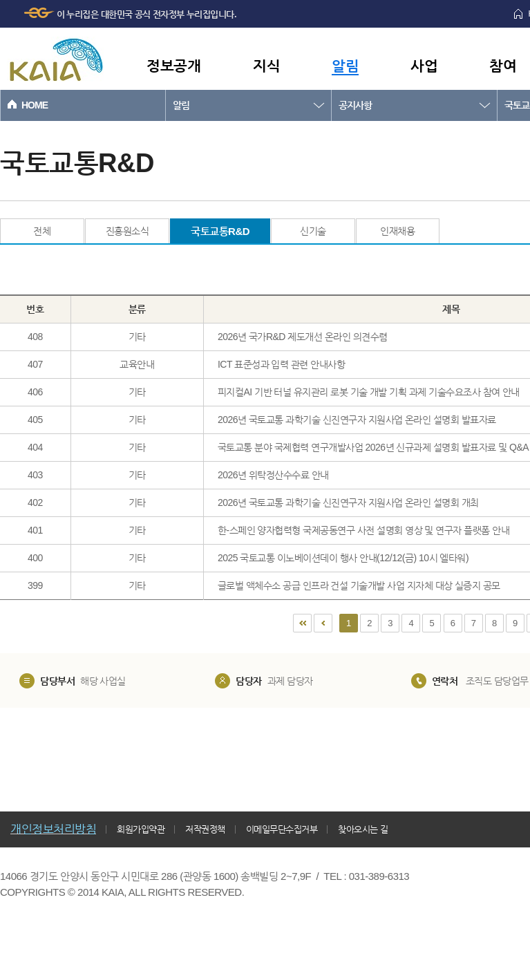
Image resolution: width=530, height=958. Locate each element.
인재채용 (397, 230)
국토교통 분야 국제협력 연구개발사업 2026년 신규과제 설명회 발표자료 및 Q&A (373, 447)
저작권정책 (205, 829)
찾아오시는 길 (363, 829)
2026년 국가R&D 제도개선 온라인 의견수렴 (303, 336)
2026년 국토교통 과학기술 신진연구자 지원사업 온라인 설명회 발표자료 (357, 419)
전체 (41, 230)
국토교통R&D (220, 231)
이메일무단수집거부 (282, 829)
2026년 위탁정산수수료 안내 (273, 474)
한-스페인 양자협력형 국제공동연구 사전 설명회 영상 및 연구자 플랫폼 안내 (363, 530)
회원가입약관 (140, 829)
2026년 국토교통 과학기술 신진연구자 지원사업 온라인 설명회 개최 (348, 502)
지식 (266, 65)
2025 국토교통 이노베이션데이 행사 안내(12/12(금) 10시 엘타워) (343, 557)
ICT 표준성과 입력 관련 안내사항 (281, 364)
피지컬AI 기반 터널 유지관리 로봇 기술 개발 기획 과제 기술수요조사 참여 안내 (369, 391)
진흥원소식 (127, 230)
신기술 (313, 230)
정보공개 (173, 65)
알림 (345, 65)
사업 (423, 65)
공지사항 (355, 105)
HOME (34, 105)
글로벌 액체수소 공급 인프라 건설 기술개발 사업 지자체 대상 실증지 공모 (359, 585)
